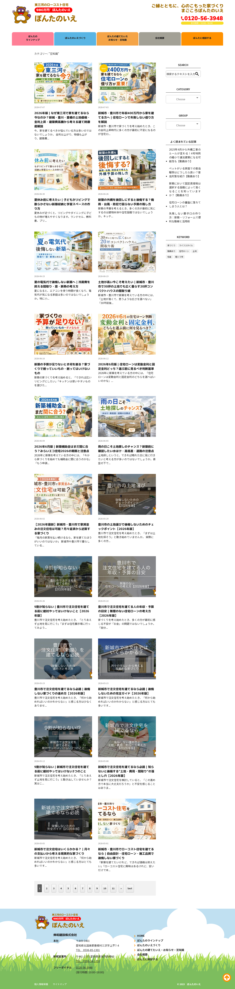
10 (104, 888)
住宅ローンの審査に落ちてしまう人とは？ (185, 204)
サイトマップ (60, 984)
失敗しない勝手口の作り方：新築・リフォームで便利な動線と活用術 (185, 217)
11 (113, 888)
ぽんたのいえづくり (75, 38)
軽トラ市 (179, 256)
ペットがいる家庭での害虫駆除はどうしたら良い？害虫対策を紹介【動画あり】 (185, 172)
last (130, 888)
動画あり (171, 251)
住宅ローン (184, 251)
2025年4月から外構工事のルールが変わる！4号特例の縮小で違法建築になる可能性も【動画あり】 (185, 155)
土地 (195, 251)
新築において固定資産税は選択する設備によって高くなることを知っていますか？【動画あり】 (185, 189)
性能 (169, 256)
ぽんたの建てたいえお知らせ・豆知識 (117, 38)
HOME (139, 936)
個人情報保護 (41, 984)
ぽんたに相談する (202, 38)
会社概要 (159, 38)
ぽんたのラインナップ (33, 38)
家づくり (171, 245)
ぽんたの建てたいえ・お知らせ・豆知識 (158, 950)
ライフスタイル (186, 245)
